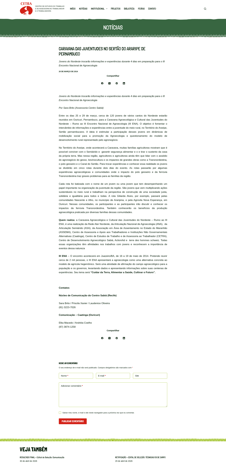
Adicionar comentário (72, 386)
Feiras (141, 8)
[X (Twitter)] (109, 83)
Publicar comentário (73, 421)
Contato (152, 8)
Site (137, 375)
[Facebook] (102, 83)
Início (72, 8)
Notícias (83, 8)
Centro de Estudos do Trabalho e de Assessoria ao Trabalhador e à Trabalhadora (49, 8)
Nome (64, 376)
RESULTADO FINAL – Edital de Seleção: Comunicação (42, 457)
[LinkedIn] (123, 83)
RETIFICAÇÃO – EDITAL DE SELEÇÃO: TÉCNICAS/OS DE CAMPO (140, 457)
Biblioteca (129, 8)
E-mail (102, 376)
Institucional (99, 8)
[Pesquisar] (205, 9)
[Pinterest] (116, 83)
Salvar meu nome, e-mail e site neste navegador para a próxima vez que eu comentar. (98, 413)
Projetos (116, 8)
